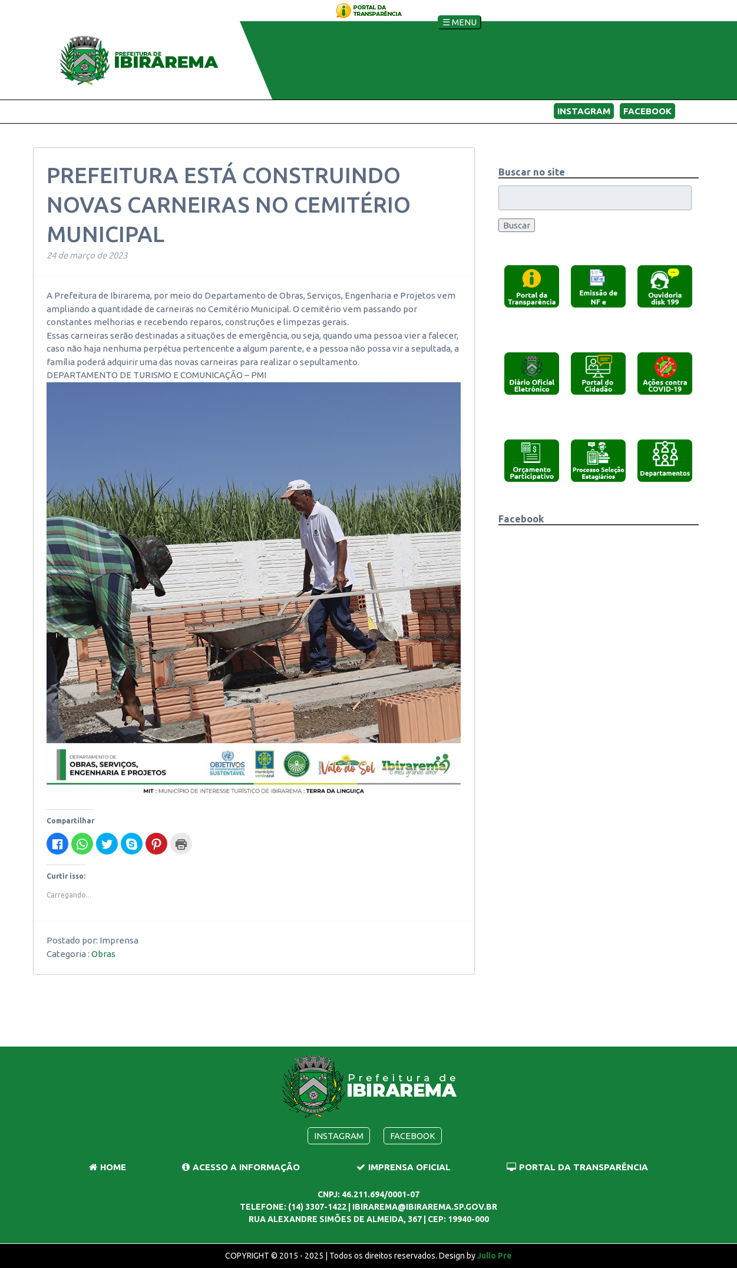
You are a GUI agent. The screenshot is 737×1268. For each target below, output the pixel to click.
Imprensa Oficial (403, 1167)
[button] (531, 286)
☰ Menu (459, 22)
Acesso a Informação (241, 1167)
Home (107, 1167)
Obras (103, 954)
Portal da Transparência (577, 1167)
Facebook (647, 111)
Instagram (583, 111)
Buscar (516, 225)
